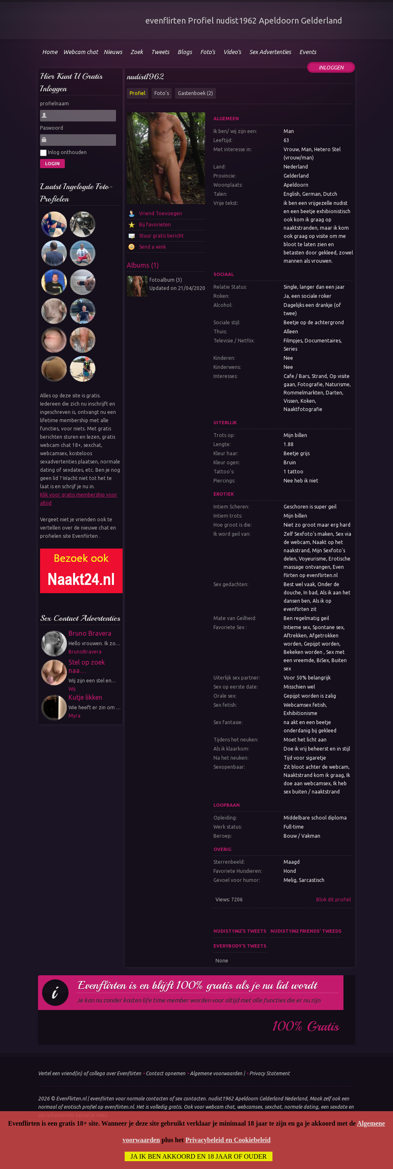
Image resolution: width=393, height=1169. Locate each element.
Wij (72, 688)
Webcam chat (80, 52)
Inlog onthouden (63, 153)
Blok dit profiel (333, 899)
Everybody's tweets (239, 945)
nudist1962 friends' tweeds (305, 931)
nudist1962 (145, 76)
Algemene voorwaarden (216, 1073)
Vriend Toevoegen (160, 213)
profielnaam (54, 103)
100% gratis (305, 1026)
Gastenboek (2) (195, 93)
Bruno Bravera (90, 633)
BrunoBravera (85, 651)
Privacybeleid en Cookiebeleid (227, 1139)
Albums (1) (143, 265)
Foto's (161, 93)
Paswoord (51, 128)
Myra (74, 715)
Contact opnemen (165, 1073)
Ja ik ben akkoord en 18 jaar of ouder (198, 1156)
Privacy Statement (269, 1073)
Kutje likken (85, 697)
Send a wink (152, 246)
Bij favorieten (155, 224)
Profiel (137, 93)
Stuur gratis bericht (161, 235)
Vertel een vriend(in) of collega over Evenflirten (89, 1073)
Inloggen (331, 67)
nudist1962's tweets (239, 931)
